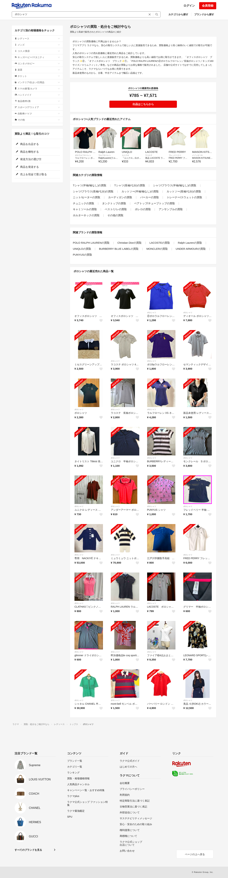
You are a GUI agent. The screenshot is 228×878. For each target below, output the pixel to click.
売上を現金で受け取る (31, 174)
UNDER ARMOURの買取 (191, 248)
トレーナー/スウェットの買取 (184, 197)
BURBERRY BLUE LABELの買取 (119, 248)
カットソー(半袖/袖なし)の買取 (140, 191)
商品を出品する (27, 144)
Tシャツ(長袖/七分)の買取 (129, 185)
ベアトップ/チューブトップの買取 (154, 203)
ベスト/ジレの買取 (116, 209)
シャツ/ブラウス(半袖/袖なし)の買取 (174, 185)
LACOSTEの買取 (159, 242)
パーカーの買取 (149, 197)
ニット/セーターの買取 (86, 197)
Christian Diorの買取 (129, 242)
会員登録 (207, 5)
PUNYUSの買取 (82, 254)
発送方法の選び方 (29, 159)
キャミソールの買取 (85, 209)
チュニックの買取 (83, 203)
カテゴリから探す (178, 14)
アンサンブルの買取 (171, 209)
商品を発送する (27, 166)
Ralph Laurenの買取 (190, 242)
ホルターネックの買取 (86, 215)
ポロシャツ (151, 313)
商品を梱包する (27, 151)
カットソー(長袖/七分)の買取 (184, 191)
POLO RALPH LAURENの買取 (91, 242)
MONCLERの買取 (157, 248)
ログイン (189, 5)
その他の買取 (115, 215)
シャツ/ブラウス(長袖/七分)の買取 (93, 191)
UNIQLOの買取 (82, 248)
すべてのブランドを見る (28, 849)
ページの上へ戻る (195, 854)
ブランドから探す (204, 14)
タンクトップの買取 (114, 203)
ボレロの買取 (143, 209)
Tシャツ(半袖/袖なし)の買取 (89, 185)
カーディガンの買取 (120, 197)
